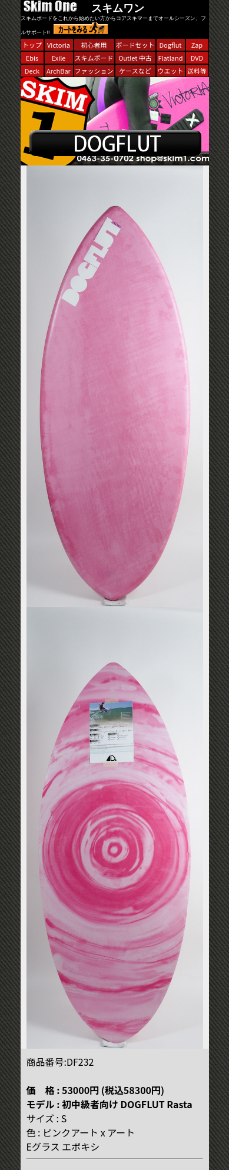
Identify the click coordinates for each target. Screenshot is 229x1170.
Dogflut (171, 44)
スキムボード (94, 57)
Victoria (58, 44)
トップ (32, 44)
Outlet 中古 (135, 57)
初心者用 (94, 44)
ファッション (94, 70)
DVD (197, 57)
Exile (59, 57)
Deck (32, 70)
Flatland (170, 57)
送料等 (197, 70)
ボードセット (135, 44)
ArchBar (59, 70)
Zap (197, 44)
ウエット (171, 70)
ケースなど (135, 70)
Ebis (32, 57)
